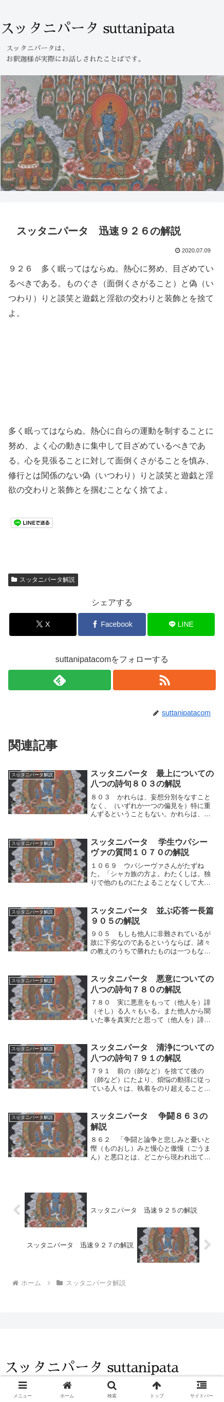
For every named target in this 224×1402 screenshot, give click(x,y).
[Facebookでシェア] (111, 624)
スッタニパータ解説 (43, 579)
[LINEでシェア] (181, 624)
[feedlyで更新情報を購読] (59, 680)
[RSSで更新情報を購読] (164, 680)
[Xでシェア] (43, 624)
